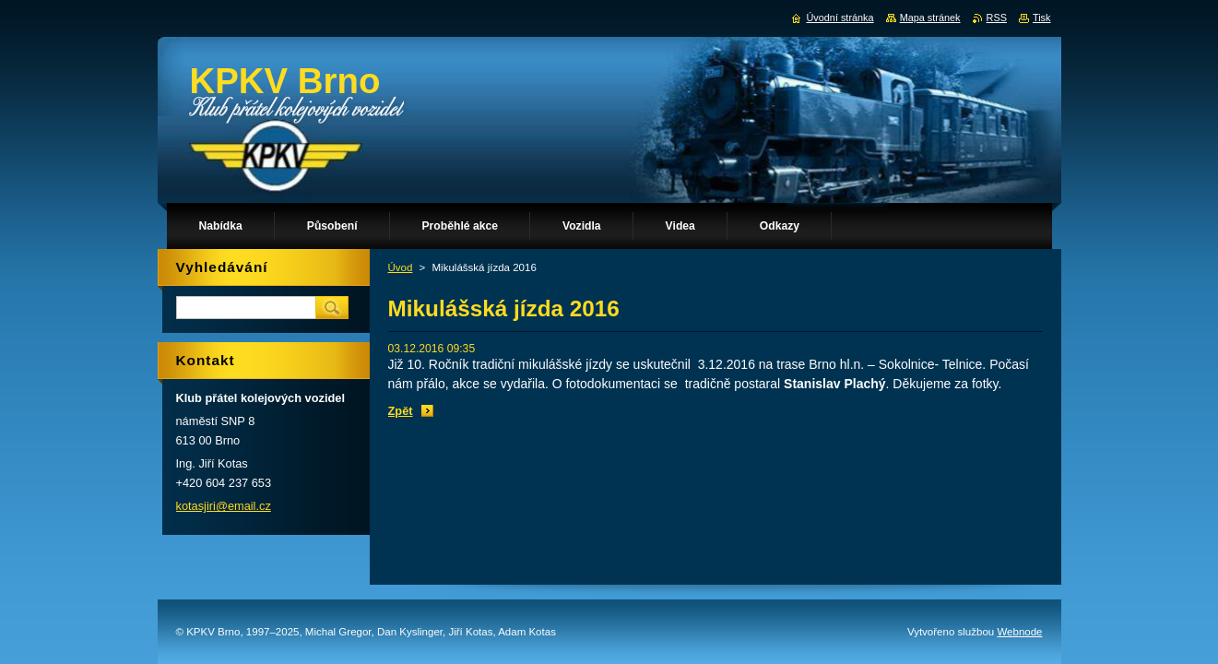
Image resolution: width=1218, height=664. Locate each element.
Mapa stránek (930, 17)
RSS (997, 17)
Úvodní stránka (839, 17)
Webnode (1019, 631)
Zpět (400, 411)
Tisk (1042, 17)
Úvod (400, 267)
